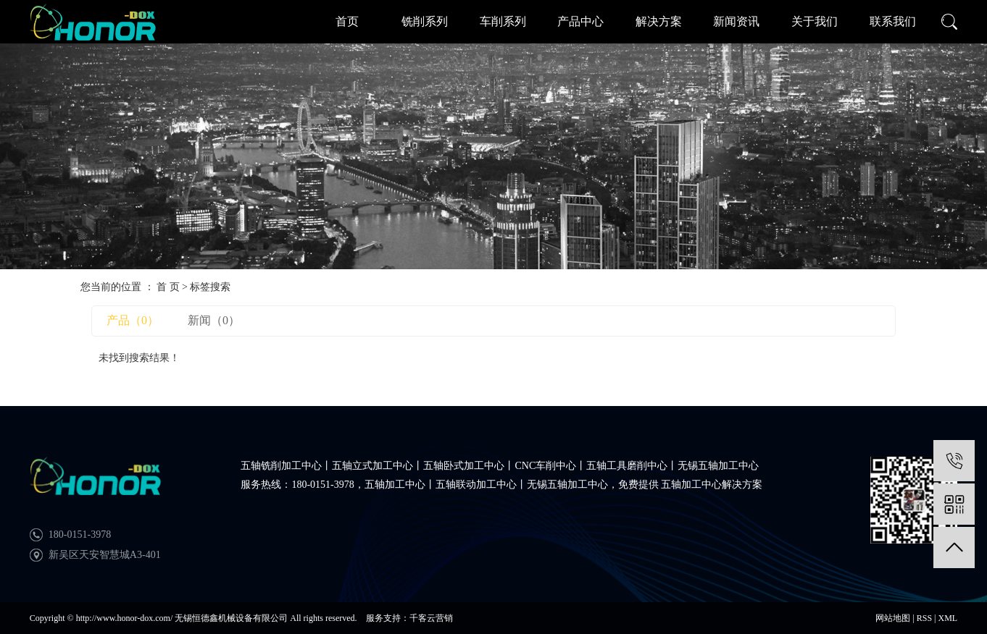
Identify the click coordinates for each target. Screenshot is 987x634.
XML (947, 618)
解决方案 (659, 21)
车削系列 (503, 21)
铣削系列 (424, 21)
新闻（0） (214, 320)
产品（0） (133, 320)
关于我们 (814, 21)
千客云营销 (431, 618)
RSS (924, 618)
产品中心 (580, 21)
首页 (347, 21)
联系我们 (893, 21)
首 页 (168, 287)
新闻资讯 (736, 21)
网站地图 (892, 618)
